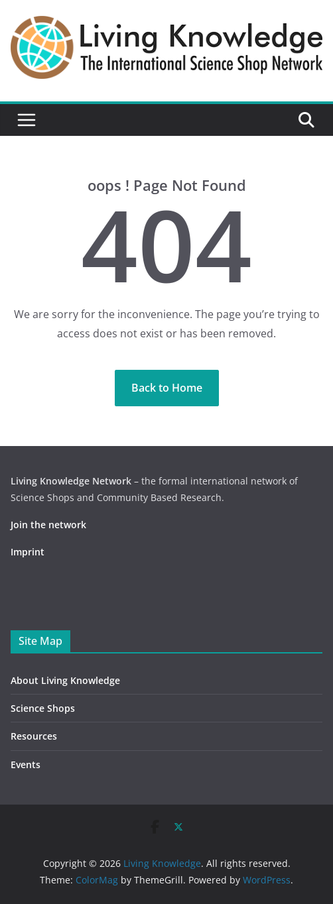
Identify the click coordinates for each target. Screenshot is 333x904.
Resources (34, 736)
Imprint (27, 551)
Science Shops (43, 708)
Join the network (48, 524)
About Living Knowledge (65, 680)
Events (25, 764)
